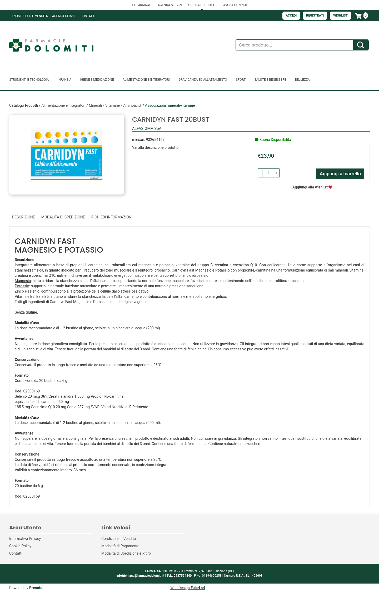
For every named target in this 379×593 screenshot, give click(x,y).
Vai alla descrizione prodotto (155, 147)
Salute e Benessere (270, 79)
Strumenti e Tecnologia (29, 79)
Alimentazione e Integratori (146, 79)
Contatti (88, 16)
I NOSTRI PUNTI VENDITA (30, 16)
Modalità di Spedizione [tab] (63, 217)
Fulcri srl (198, 588)
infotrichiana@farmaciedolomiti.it (140, 575)
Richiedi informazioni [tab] (112, 217)
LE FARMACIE (141, 5)
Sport (241, 79)
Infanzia (64, 79)
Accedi (291, 15)
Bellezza (302, 79)
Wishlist (340, 15)
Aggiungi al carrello (340, 173)
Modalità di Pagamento (120, 546)
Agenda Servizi (64, 16)
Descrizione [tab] (23, 217)
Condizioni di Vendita (118, 538)
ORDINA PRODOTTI (201, 5)
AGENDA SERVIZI (170, 5)
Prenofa (35, 588)
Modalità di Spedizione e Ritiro (126, 553)
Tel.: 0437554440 (179, 575)
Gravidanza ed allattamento (202, 79)
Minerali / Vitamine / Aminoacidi (115, 105)
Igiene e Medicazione (97, 79)
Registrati (315, 15)
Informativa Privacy (25, 538)
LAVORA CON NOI (234, 5)
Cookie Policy (20, 546)
